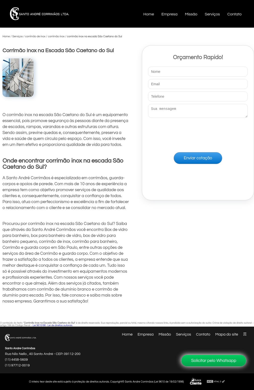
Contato (234, 14)
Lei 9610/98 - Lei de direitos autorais (52, 325)
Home (148, 14)
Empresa (169, 14)
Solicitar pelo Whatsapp (213, 360)
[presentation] (198, 134)
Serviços (212, 14)
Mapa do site (226, 334)
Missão (191, 14)
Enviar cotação (198, 159)
